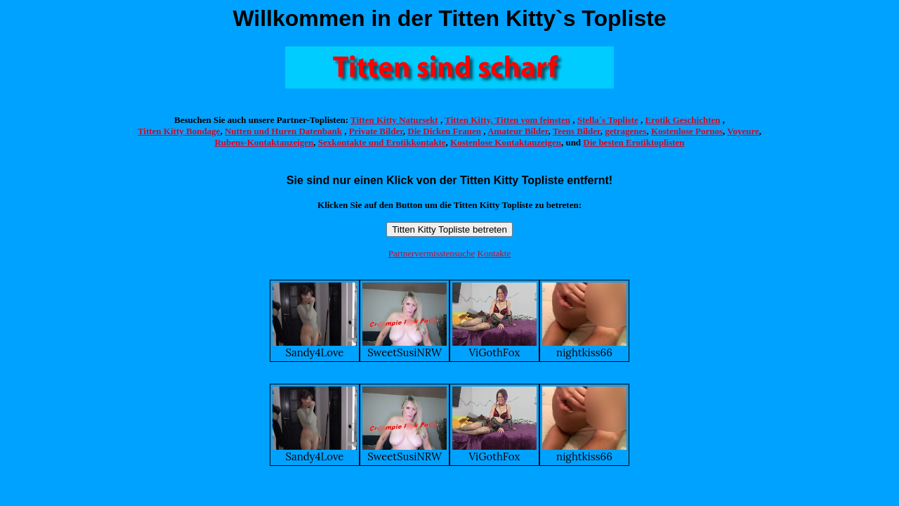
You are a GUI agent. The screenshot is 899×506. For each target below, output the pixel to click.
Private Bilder (376, 131)
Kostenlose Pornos (687, 131)
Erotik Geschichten (683, 120)
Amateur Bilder (517, 131)
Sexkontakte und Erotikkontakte (382, 142)
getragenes (625, 131)
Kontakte (494, 253)
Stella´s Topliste (607, 120)
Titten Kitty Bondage (179, 131)
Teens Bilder (577, 131)
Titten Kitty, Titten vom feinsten (507, 120)
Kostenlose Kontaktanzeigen (505, 142)
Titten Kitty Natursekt (394, 120)
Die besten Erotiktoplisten (633, 142)
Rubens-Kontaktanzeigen (263, 142)
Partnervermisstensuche (431, 253)
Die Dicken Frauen (444, 131)
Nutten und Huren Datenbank (283, 131)
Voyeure (743, 131)
